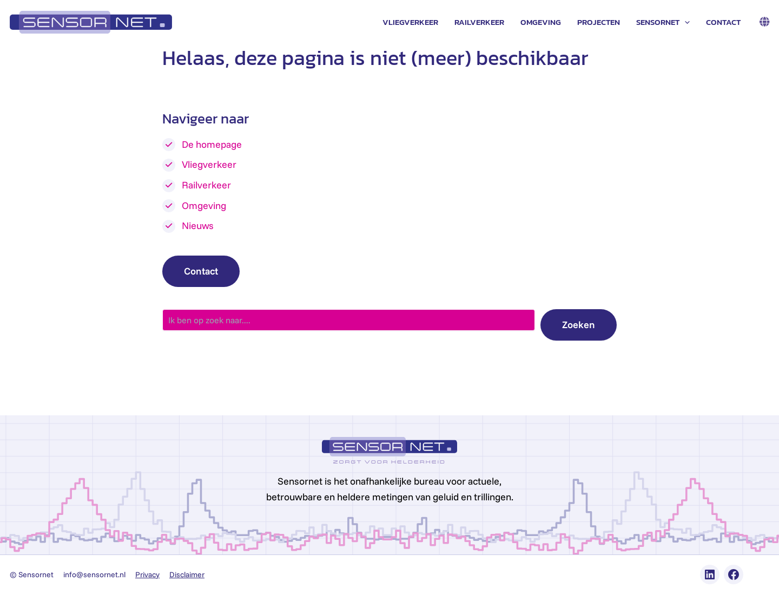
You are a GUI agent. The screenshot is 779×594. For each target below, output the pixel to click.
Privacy (147, 574)
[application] (684, 22)
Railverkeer (479, 22)
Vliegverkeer (410, 22)
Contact (723, 22)
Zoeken (578, 324)
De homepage (212, 144)
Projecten (598, 22)
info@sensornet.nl (94, 574)
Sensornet (663, 22)
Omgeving (540, 22)
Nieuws (198, 225)
